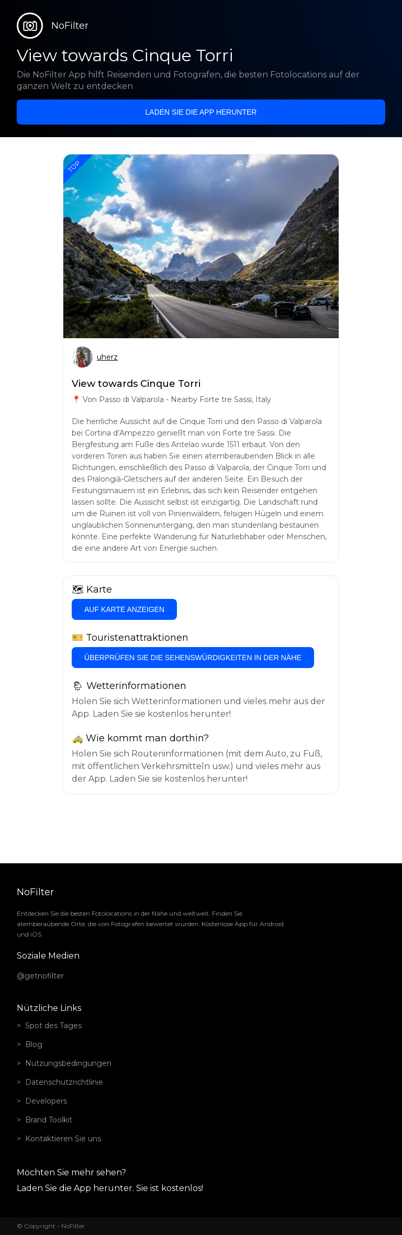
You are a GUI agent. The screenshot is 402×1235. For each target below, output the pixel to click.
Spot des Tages (53, 1025)
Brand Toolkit (48, 1120)
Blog (33, 1044)
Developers (46, 1101)
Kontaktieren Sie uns (63, 1138)
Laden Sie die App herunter (201, 112)
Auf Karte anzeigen (124, 609)
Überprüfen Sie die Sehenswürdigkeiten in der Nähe (193, 657)
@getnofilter (40, 976)
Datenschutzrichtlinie (64, 1082)
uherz (107, 357)
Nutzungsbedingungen (68, 1063)
